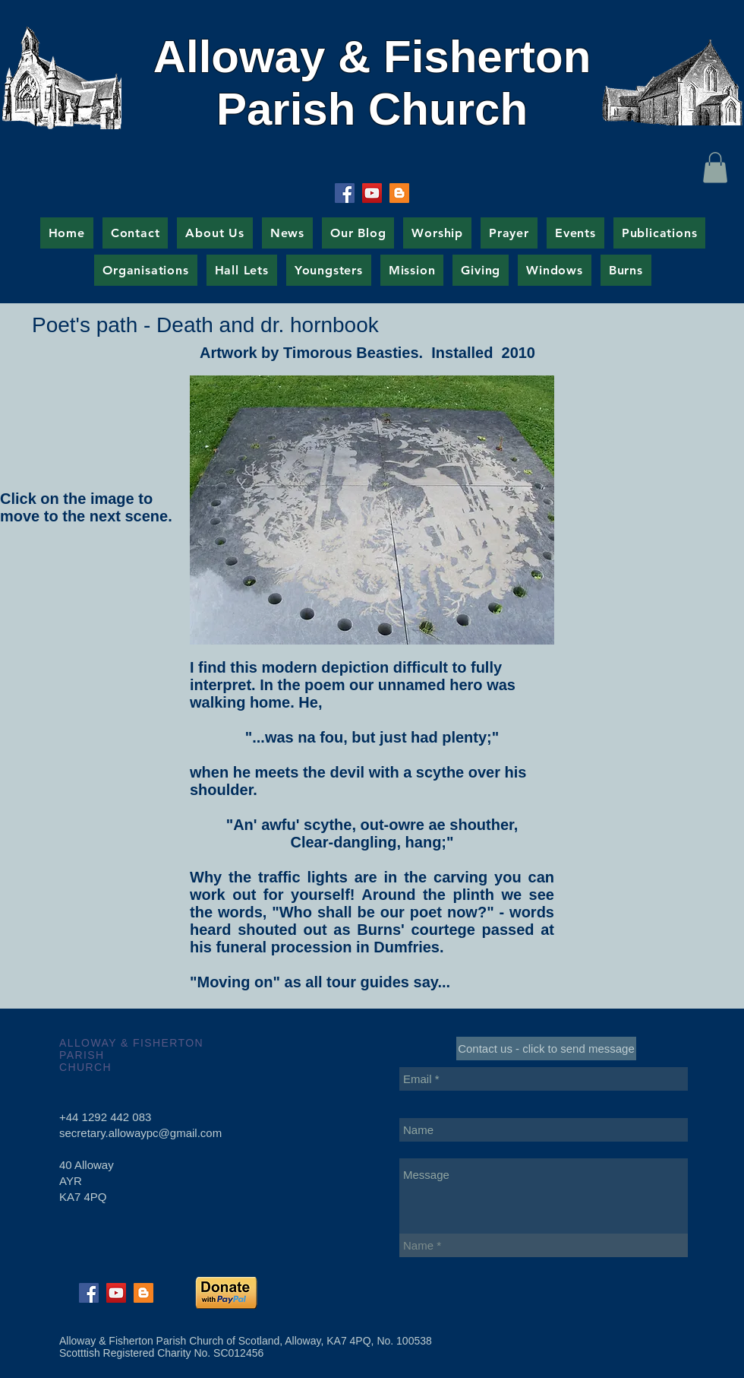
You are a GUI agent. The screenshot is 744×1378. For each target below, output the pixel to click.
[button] (715, 167)
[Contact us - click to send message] (546, 1048)
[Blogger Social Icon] (399, 193)
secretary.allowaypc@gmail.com (140, 1132)
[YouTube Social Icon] (372, 193)
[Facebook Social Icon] (345, 193)
